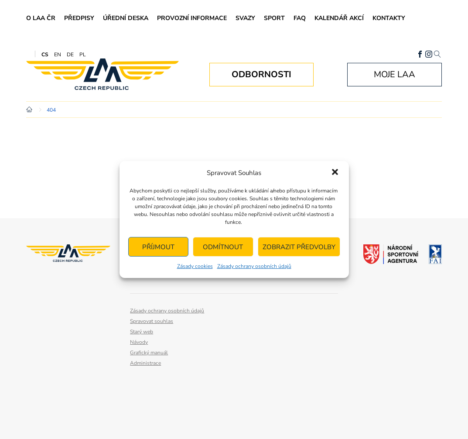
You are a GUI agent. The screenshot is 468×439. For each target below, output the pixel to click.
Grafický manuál (149, 352)
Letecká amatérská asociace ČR (102, 74)
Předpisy (79, 18)
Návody (139, 342)
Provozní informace (192, 18)
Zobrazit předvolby (299, 247)
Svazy (245, 18)
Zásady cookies (195, 266)
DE (70, 54)
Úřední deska (125, 18)
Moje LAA (394, 74)
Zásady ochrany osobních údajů (254, 266)
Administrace (145, 363)
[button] (335, 173)
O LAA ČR (40, 18)
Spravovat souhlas (151, 321)
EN (57, 54)
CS (44, 54)
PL (82, 54)
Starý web (141, 331)
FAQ (300, 18)
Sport (274, 18)
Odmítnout (223, 247)
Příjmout (158, 247)
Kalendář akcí (339, 18)
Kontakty (388, 18)
